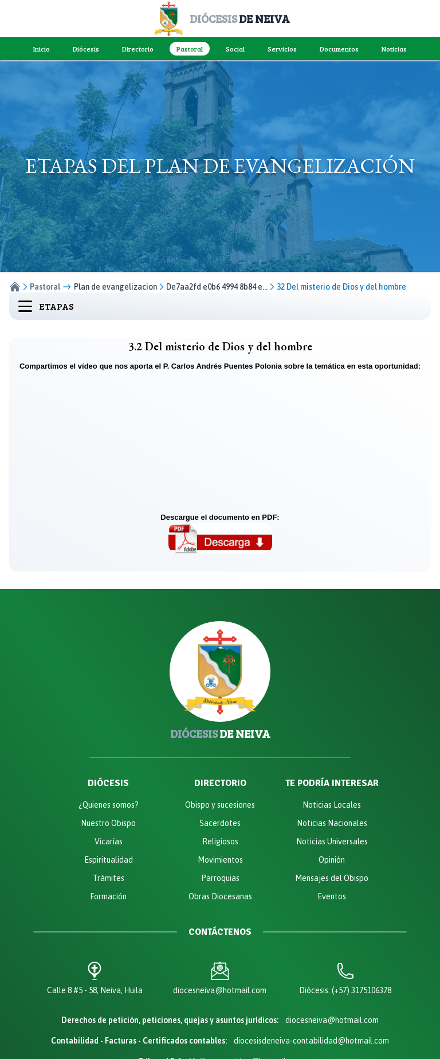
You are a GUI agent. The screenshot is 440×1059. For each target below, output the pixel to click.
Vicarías (109, 841)
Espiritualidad (108, 859)
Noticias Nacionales (332, 823)
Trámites (108, 878)
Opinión (332, 859)
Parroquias (220, 878)
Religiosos (220, 841)
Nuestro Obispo (108, 823)
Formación (108, 896)
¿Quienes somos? (108, 804)
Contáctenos (220, 932)
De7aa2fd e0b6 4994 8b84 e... (217, 286)
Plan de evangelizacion (115, 286)
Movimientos (220, 859)
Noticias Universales (332, 841)
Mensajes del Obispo (331, 878)
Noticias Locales (331, 804)
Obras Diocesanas (220, 896)
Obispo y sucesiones (220, 804)
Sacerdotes (220, 823)
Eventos (331, 896)
